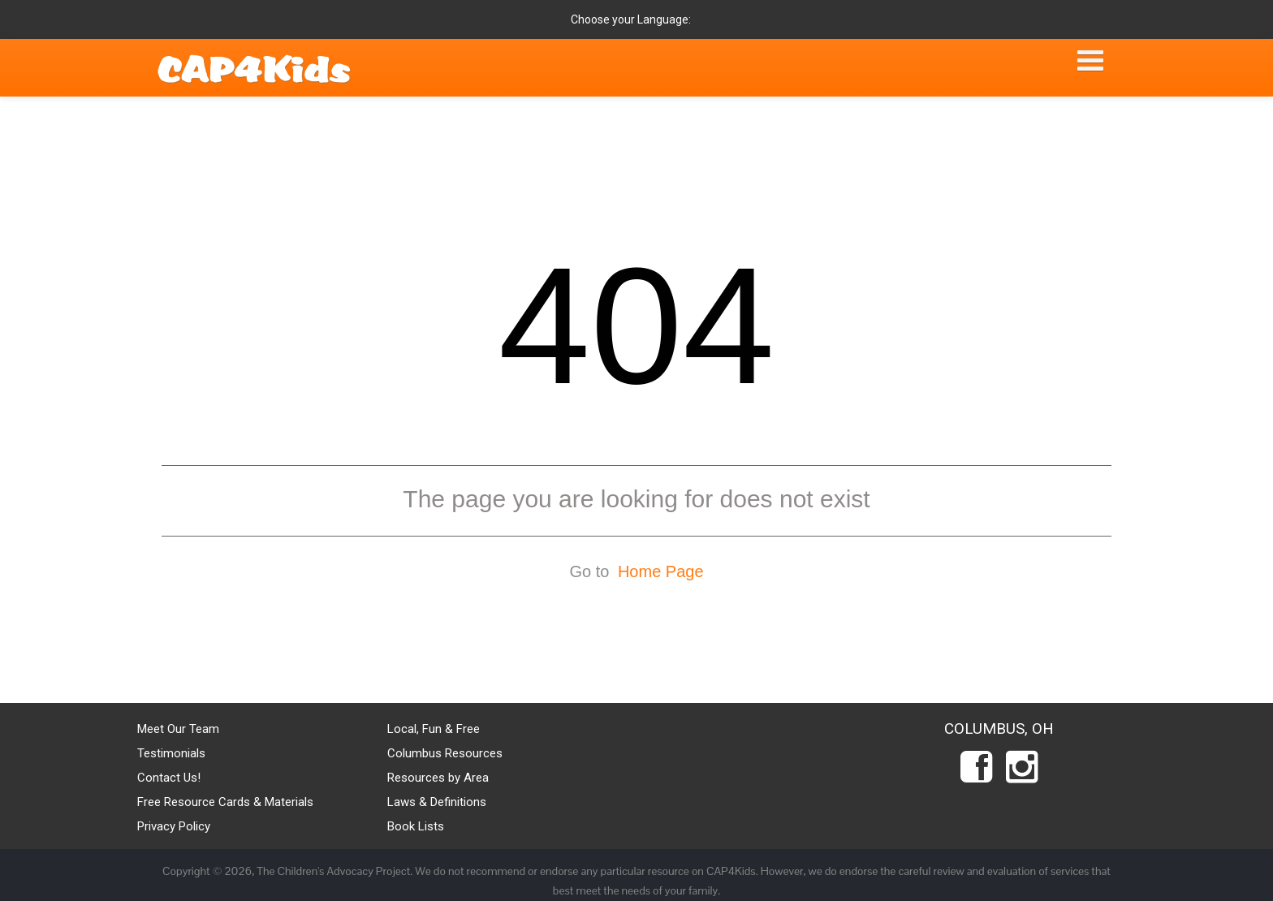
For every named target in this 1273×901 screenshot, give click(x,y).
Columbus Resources (445, 753)
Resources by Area (438, 777)
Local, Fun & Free (433, 729)
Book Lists (415, 826)
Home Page (661, 571)
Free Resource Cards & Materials (225, 802)
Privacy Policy (173, 826)
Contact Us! (169, 777)
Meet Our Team (178, 729)
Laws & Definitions (436, 802)
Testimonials (171, 753)
